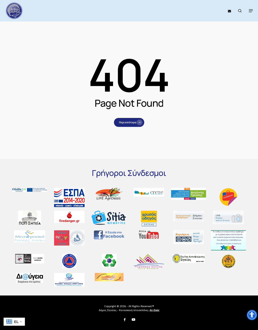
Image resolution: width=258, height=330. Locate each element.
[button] (251, 11)
